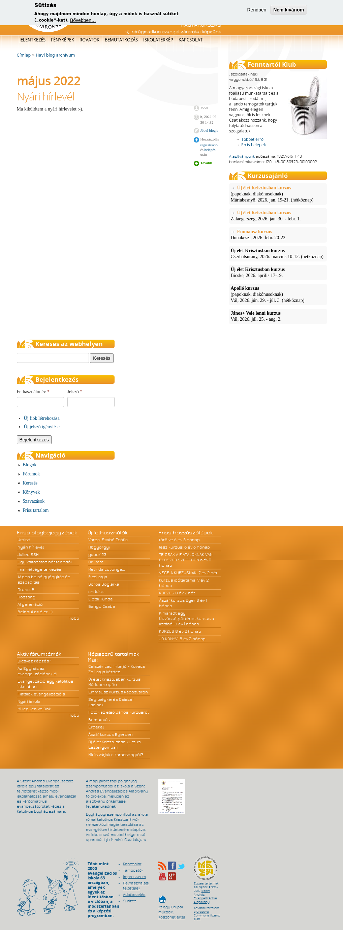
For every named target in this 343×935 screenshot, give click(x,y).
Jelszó (75, 391)
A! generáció (30, 604)
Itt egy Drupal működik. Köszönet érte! (171, 909)
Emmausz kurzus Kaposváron (118, 692)
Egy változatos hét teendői (45, 562)
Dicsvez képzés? (34, 661)
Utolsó (24, 539)
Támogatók (133, 870)
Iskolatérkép (158, 40)
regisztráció (209, 145)
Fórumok (31, 473)
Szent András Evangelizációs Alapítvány (205, 896)
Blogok (29, 464)
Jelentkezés (32, 40)
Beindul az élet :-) (35, 612)
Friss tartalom (36, 510)
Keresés (30, 483)
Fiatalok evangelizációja (41, 694)
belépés (209, 150)
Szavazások (33, 501)
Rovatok (89, 40)
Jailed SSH (28, 554)
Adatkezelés (134, 895)
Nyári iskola (29, 701)
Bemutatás (99, 719)
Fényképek (62, 40)
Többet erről (252, 139)
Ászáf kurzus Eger (177, 600)
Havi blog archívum (55, 55)
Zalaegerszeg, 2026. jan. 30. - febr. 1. (278, 215)
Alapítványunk (242, 156)
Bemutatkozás (121, 40)
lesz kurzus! (171, 547)
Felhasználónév (33, 391)
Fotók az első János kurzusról (118, 712)
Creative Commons (201, 913)
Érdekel (96, 727)
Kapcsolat (190, 40)
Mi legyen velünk (34, 709)
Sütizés (129, 901)
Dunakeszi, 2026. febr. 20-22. (278, 234)
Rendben (256, 8)
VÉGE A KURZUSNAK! (178, 572)
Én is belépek (253, 145)
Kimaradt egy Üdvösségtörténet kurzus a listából (186, 618)
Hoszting (26, 597)
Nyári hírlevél (45, 96)
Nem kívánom (288, 8)
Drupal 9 (26, 589)
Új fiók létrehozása (42, 418)
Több (74, 618)
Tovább (206, 163)
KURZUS (166, 593)
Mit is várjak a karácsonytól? (115, 754)
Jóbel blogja (209, 130)
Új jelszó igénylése (42, 426)
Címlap (24, 55)
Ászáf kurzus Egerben (110, 734)
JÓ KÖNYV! (169, 638)
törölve (166, 539)
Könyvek (31, 492)
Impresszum (134, 877)
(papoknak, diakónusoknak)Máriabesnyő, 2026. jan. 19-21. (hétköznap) (278, 193)
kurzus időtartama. (177, 580)
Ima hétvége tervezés (39, 569)
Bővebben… (83, 18)
